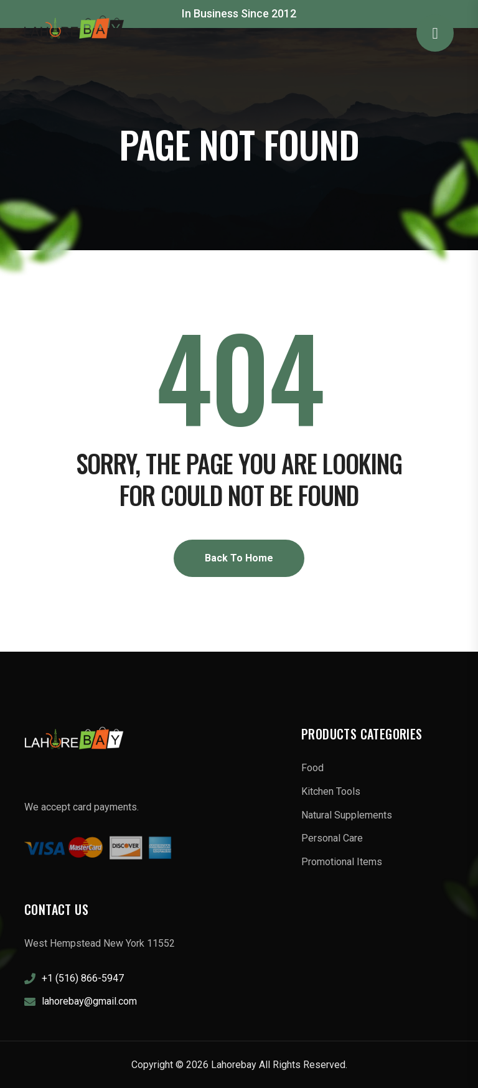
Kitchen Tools (330, 791)
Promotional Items (341, 862)
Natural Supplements (346, 815)
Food (312, 768)
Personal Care (332, 838)
